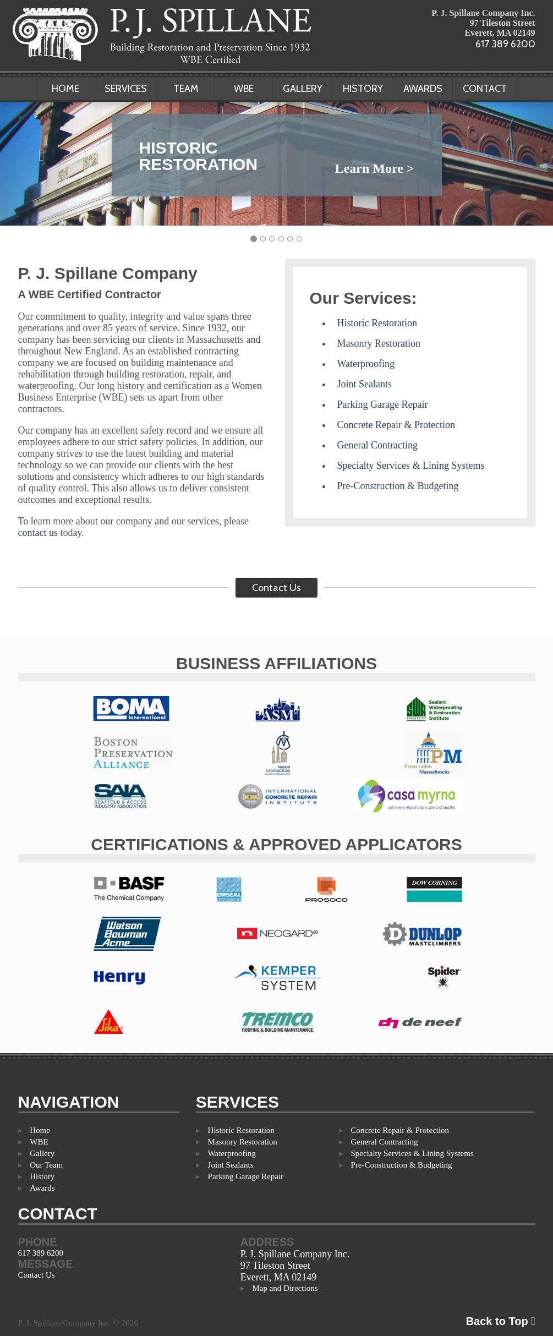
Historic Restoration (377, 322)
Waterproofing (366, 363)
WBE (244, 89)
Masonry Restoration (378, 343)
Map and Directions (284, 1288)
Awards (422, 89)
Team (186, 89)
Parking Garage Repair (382, 404)
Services (126, 89)
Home (65, 89)
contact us (38, 532)
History (363, 89)
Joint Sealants (364, 384)
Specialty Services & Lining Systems (411, 465)
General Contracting (377, 445)
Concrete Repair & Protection (396, 424)
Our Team (46, 1164)
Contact (485, 89)
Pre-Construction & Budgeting (398, 485)
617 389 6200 (505, 44)
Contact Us (276, 588)
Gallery (302, 89)
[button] (41, 155)
